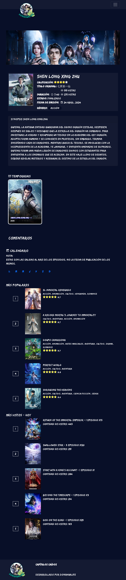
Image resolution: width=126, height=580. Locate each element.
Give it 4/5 (63, 82)
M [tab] (16, 271)
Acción (55, 108)
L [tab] (9, 271)
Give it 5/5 (66, 82)
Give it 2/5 (58, 82)
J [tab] (29, 271)
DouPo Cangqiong (54, 340)
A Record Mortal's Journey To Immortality (69, 315)
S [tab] (43, 271)
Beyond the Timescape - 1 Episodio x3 (66, 495)
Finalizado (54, 98)
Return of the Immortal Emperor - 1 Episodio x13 (72, 420)
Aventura (58, 318)
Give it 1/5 (55, 82)
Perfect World (52, 365)
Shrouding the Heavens (57, 390)
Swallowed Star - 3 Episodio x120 (63, 445)
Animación (58, 293)
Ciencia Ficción (81, 393)
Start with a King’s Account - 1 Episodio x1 (69, 470)
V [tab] (36, 271)
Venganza (80, 293)
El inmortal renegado (57, 290)
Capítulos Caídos (46, 564)
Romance (92, 293)
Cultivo (69, 293)
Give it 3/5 (61, 82)
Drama (109, 343)
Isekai (95, 393)
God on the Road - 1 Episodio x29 (63, 520)
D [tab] (49, 271)
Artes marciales (74, 343)
